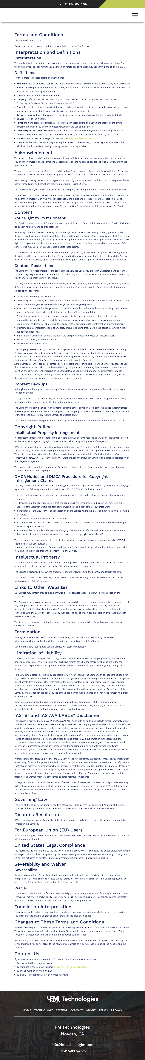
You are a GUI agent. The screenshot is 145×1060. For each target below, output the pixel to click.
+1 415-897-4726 (76, 3)
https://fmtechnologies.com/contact (71, 968)
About (91, 1012)
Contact (76, 1012)
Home (27, 1012)
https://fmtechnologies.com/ (83, 140)
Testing (61, 1012)
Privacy (116, 1012)
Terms (103, 1012)
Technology (43, 1012)
